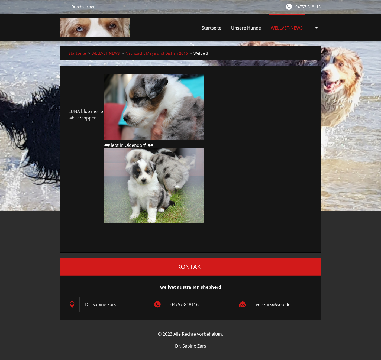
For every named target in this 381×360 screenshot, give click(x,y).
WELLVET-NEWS (287, 29)
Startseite (211, 28)
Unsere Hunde (246, 29)
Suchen (63, 6)
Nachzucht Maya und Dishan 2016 (156, 53)
